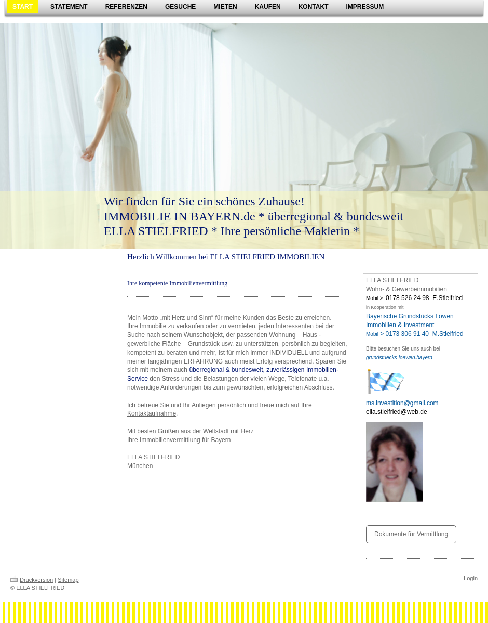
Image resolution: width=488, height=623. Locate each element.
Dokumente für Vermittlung (411, 534)
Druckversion (31, 580)
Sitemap (68, 580)
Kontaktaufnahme (151, 413)
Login (471, 578)
